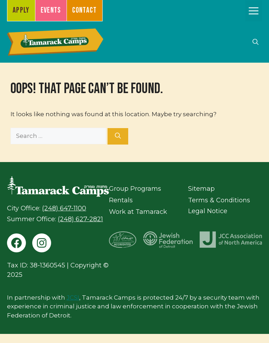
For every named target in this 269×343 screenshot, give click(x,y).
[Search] (118, 136)
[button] (255, 41)
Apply (21, 10)
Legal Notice (207, 211)
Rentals (121, 200)
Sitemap (201, 188)
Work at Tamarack (138, 212)
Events (51, 10)
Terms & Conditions (219, 200)
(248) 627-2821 (80, 219)
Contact (84, 10)
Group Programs (135, 188)
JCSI (73, 297)
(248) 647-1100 (64, 208)
